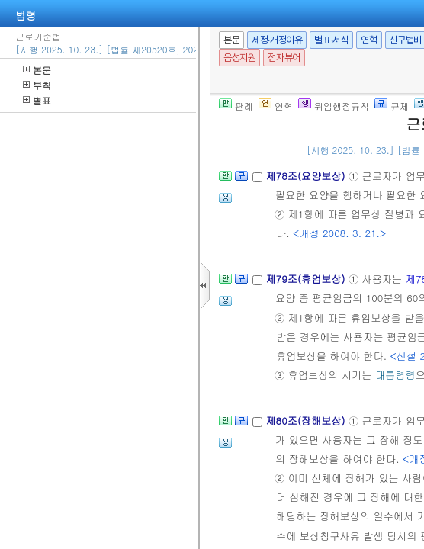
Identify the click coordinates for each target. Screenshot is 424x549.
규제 (391, 105)
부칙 (37, 85)
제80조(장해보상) (307, 420)
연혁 (369, 40)
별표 (37, 100)
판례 (236, 105)
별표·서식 (331, 40)
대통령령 (395, 375)
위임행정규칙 (333, 105)
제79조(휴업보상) (307, 278)
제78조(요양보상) (307, 176)
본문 (37, 69)
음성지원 (239, 57)
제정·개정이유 (277, 40)
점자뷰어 (284, 57)
